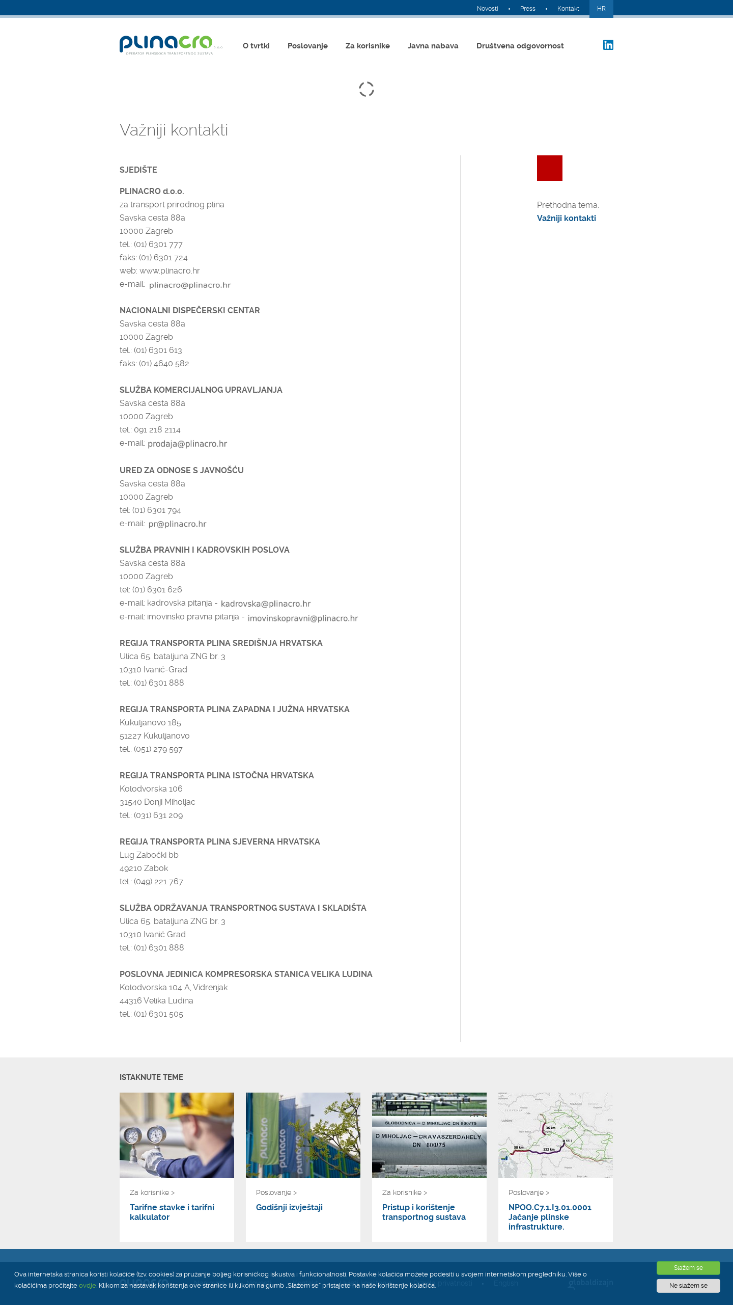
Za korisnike (368, 45)
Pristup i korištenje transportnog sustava (424, 1212)
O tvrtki (256, 45)
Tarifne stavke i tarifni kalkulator (172, 1212)
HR (601, 8)
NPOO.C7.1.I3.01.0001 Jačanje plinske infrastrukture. (550, 1217)
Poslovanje (308, 45)
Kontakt (568, 8)
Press (527, 8)
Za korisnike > (152, 1192)
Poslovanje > (276, 1192)
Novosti (487, 8)
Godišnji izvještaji (289, 1207)
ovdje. (88, 1285)
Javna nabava (433, 45)
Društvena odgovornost (520, 45)
